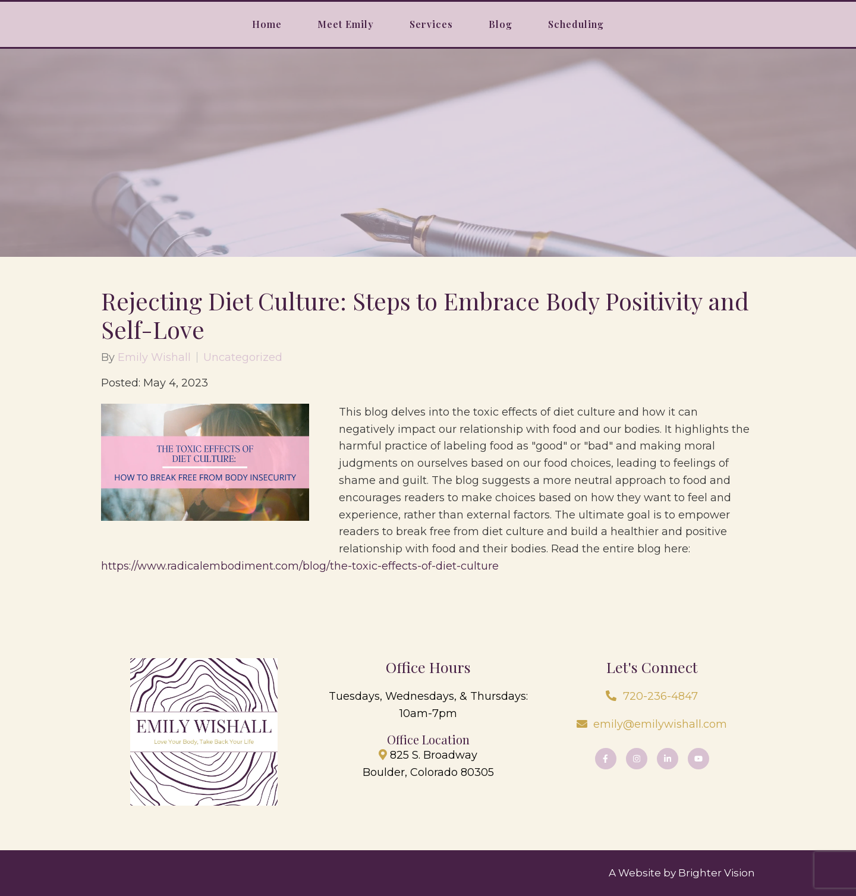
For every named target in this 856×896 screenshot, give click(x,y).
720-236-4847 (660, 696)
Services (431, 24)
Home (267, 24)
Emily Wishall (154, 357)
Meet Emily (345, 24)
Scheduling (576, 24)
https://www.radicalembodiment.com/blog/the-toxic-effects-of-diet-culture (300, 566)
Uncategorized (242, 357)
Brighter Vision (716, 873)
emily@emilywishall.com (660, 724)
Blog (500, 24)
